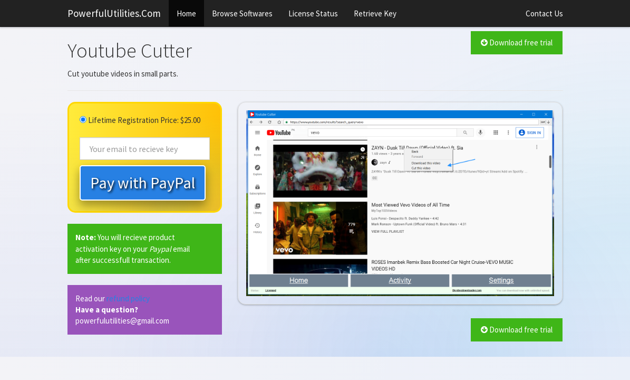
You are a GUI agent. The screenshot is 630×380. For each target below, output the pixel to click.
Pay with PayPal (142, 183)
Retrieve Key (375, 13)
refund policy (128, 298)
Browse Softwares (242, 13)
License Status (313, 13)
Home (186, 13)
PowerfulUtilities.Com (114, 13)
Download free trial (517, 42)
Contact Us (544, 13)
